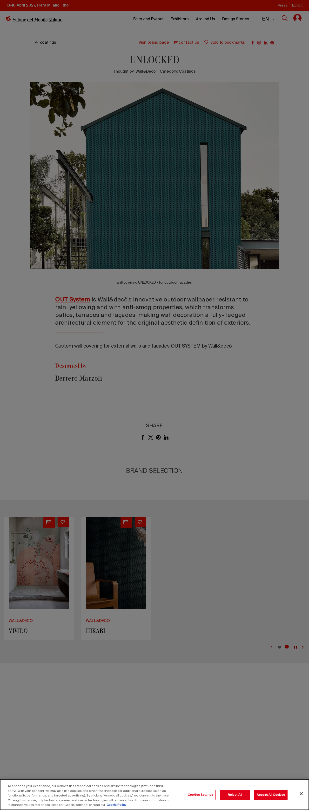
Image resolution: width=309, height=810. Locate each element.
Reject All (235, 794)
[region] (154, 794)
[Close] (301, 794)
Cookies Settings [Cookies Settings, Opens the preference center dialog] (200, 794)
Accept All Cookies (271, 794)
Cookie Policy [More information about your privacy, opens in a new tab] (116, 805)
